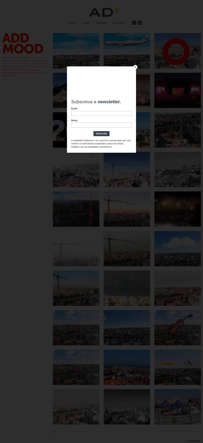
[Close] (135, 67)
